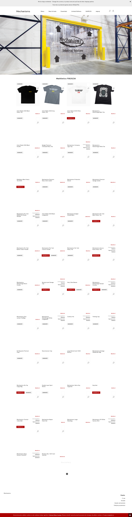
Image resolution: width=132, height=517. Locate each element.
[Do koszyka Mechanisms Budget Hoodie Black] (88, 187)
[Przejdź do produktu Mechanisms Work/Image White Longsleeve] (53, 301)
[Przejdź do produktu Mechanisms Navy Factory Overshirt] (28, 438)
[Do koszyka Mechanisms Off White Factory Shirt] (113, 393)
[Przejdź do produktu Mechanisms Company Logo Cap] (78, 130)
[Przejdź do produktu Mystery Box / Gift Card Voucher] (53, 438)
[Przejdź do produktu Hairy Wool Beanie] (78, 267)
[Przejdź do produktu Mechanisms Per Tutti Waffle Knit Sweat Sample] (28, 198)
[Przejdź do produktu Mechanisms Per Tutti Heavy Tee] (78, 233)
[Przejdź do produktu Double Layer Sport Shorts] (53, 370)
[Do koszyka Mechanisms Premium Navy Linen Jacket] (63, 153)
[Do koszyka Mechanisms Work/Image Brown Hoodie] (37, 256)
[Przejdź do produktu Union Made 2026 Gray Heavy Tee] (53, 95)
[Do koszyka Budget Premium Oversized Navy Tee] (63, 119)
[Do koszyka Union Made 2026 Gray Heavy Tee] (63, 84)
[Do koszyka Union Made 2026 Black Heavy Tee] (37, 84)
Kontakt (123, 500)
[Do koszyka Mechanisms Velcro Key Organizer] (88, 359)
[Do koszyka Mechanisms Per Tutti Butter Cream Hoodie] (37, 221)
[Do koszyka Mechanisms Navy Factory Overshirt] (37, 427)
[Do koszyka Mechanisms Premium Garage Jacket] (113, 153)
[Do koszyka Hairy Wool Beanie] (88, 256)
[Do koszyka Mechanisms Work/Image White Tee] (113, 119)
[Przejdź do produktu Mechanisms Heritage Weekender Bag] (104, 336)
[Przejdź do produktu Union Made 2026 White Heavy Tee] (78, 95)
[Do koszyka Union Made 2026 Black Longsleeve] (63, 187)
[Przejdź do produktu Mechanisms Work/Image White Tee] (104, 130)
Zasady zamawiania (119, 503)
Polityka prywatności (119, 505)
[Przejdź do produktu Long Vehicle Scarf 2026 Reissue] (78, 336)
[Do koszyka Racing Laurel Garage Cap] (63, 256)
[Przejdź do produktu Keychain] (104, 370)
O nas (123, 498)
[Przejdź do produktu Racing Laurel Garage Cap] (53, 267)
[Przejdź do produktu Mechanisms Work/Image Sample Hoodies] (104, 267)
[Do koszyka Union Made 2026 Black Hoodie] (37, 119)
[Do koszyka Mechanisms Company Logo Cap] (88, 119)
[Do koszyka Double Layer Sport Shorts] (63, 359)
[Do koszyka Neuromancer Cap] (63, 324)
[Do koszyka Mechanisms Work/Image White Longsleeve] (63, 290)
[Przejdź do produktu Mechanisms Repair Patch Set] (53, 404)
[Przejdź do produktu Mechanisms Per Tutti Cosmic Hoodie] (53, 233)
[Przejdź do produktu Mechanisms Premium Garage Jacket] (104, 164)
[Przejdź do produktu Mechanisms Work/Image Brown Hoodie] (28, 267)
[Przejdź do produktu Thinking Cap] (104, 301)
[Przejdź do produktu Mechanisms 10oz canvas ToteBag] (28, 301)
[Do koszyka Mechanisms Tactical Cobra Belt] (37, 393)
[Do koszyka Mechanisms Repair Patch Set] (63, 393)
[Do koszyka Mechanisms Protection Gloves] (88, 153)
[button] (37, 88)
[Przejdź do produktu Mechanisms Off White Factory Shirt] (104, 404)
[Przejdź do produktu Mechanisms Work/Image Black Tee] (104, 95)
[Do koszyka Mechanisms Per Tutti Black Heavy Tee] (113, 187)
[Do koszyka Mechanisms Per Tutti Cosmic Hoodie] (63, 221)
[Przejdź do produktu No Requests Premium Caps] (28, 336)
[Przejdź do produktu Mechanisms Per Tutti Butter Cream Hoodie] (28, 233)
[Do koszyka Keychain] (113, 359)
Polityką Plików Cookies (55, 515)
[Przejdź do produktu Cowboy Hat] (78, 301)
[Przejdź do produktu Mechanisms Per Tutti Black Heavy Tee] (104, 198)
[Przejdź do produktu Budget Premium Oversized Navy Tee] (53, 130)
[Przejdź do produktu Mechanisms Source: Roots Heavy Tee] (104, 233)
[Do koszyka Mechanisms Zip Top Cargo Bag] (37, 359)
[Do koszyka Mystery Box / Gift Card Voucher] (63, 427)
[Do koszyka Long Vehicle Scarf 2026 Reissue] (88, 324)
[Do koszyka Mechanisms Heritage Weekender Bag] (113, 324)
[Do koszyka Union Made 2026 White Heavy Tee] (88, 84)
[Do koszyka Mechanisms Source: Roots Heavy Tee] (113, 221)
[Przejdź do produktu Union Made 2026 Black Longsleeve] (53, 198)
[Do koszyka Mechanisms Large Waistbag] (88, 393)
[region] (66, 45)
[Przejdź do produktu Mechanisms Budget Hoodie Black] (78, 198)
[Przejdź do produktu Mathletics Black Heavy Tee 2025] (28, 164)
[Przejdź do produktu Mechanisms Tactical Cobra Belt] (28, 404)
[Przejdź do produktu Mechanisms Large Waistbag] (78, 404)
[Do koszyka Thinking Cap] (113, 290)
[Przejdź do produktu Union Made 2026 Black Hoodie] (28, 130)
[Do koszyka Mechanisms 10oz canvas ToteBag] (37, 290)
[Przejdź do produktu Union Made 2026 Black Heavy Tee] (28, 95)
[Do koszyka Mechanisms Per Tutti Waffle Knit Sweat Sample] (37, 187)
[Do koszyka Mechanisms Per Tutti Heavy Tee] (88, 221)
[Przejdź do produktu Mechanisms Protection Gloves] (78, 164)
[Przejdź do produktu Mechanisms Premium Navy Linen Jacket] (53, 164)
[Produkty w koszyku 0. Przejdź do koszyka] (106, 11)
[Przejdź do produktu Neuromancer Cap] (53, 336)
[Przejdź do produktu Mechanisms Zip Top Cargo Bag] (28, 370)
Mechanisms (23, 11)
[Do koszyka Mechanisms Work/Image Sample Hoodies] (113, 256)
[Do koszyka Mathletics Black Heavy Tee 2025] (37, 153)
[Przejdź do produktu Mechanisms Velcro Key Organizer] (78, 370)
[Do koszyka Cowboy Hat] (88, 290)
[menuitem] (42, 11)
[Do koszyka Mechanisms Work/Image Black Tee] (113, 84)
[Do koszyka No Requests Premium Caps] (37, 324)
